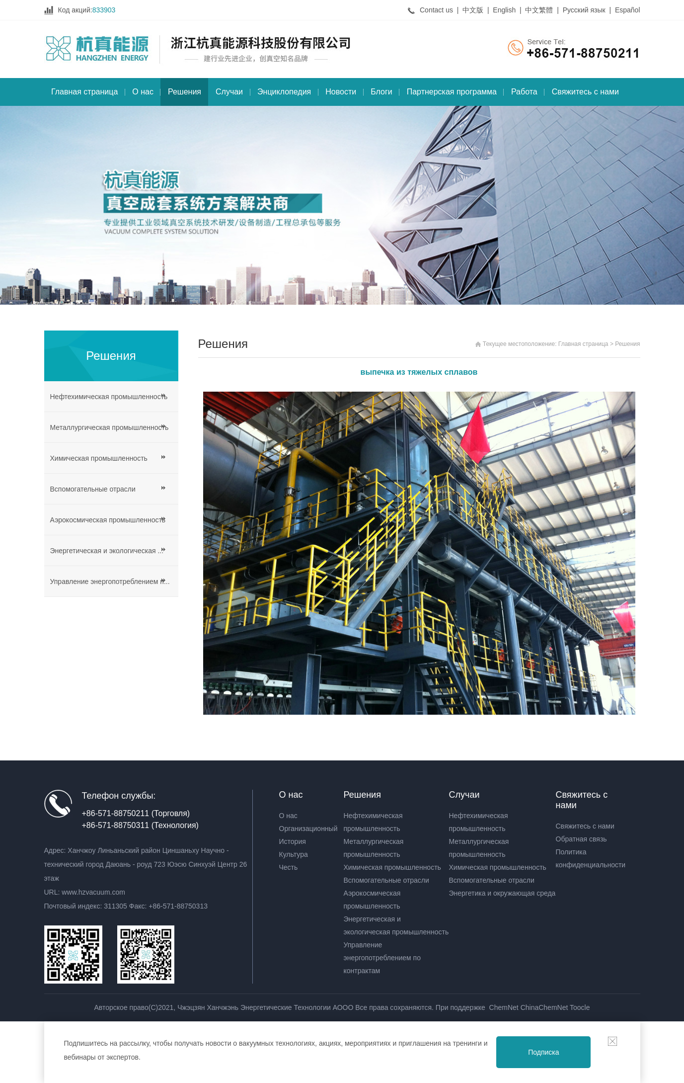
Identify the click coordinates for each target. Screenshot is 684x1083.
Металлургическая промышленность (109, 427)
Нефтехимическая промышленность (109, 397)
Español (627, 10)
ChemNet (504, 1007)
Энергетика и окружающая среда (502, 893)
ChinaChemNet (544, 1007)
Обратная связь (581, 839)
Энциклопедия (284, 91)
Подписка (543, 1052)
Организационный (308, 829)
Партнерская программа (452, 91)
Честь (288, 867)
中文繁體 (539, 10)
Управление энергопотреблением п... (110, 581)
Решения (184, 91)
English (504, 10)
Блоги (381, 91)
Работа (524, 91)
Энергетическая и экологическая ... (107, 551)
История (292, 841)
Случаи (229, 91)
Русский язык (584, 10)
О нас (142, 91)
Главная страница (84, 91)
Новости (340, 91)
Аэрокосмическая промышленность (108, 520)
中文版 (472, 10)
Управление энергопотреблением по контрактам (382, 958)
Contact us (436, 10)
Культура (293, 854)
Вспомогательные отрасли (93, 489)
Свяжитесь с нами (585, 91)
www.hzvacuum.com (93, 892)
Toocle (580, 1007)
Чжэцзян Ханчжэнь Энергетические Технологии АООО (266, 1007)
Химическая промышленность (99, 458)
